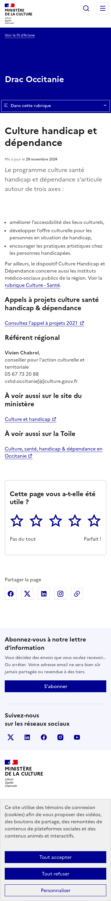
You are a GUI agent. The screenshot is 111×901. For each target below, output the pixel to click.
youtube (77, 737)
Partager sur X (27, 594)
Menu (103, 8)
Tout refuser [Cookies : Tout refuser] (55, 873)
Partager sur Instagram (60, 594)
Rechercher (86, 8)
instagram (60, 737)
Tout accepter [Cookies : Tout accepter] (55, 857)
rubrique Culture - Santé (32, 285)
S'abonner (55, 686)
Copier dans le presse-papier (77, 594)
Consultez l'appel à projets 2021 (41, 323)
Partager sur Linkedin (44, 594)
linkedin (27, 737)
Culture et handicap (28, 419)
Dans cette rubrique (55, 105)
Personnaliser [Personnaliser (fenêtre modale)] (55, 890)
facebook (44, 737)
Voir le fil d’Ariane (20, 35)
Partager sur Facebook (11, 594)
